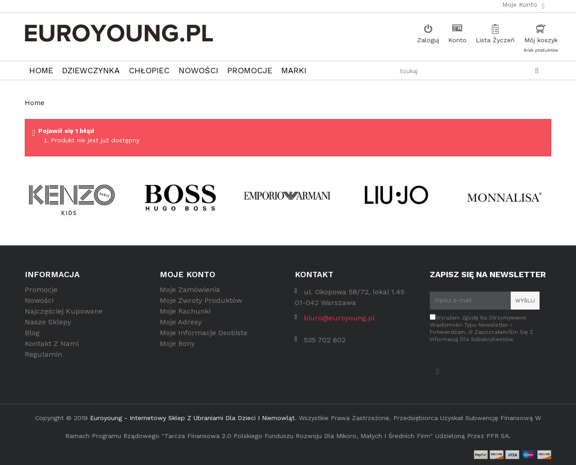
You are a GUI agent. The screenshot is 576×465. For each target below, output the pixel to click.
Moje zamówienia (190, 292)
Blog (32, 335)
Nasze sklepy (48, 324)
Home (35, 103)
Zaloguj (428, 40)
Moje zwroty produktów (201, 303)
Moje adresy (181, 324)
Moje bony (177, 346)
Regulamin (43, 357)
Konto (457, 40)
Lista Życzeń (495, 40)
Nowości (39, 303)
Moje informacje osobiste (204, 335)
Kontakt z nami (52, 346)
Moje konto (187, 274)
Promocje (41, 292)
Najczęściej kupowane (64, 314)
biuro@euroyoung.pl (339, 320)
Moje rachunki (185, 314)
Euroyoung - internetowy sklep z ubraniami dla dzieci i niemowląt (192, 415)
